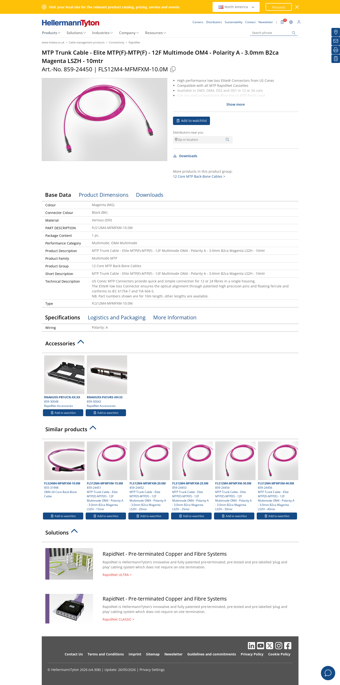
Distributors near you (188, 132)
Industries (101, 32)
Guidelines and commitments (211, 654)
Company (127, 32)
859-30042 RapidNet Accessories (106, 381)
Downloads (185, 156)
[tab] (170, 344)
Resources (154, 32)
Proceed (278, 7)
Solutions (75, 32)
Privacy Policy (252, 654)
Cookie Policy (279, 654)
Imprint (135, 654)
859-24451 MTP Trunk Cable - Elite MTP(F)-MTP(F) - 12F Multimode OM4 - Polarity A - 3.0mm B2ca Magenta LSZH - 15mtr (106, 476)
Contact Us (74, 654)
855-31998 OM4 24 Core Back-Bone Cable (63, 469)
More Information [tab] (175, 317)
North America (237, 7)
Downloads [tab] (149, 194)
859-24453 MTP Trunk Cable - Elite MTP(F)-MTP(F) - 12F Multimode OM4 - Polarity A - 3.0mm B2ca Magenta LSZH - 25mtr (191, 476)
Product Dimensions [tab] (103, 194)
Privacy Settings (152, 669)
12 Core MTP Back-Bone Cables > (199, 176)
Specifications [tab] (62, 317)
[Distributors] (335, 32)
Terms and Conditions (106, 654)
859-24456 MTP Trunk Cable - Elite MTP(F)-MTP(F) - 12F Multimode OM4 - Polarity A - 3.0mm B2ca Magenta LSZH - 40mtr (277, 476)
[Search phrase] (274, 33)
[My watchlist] (335, 58)
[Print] (335, 50)
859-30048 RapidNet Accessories (63, 381)
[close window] (297, 7)
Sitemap (153, 654)
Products (49, 32)
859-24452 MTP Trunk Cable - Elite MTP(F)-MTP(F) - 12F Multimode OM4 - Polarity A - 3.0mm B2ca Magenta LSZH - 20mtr (149, 476)
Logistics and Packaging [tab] (117, 317)
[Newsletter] (335, 41)
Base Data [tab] (58, 194)
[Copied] (173, 69)
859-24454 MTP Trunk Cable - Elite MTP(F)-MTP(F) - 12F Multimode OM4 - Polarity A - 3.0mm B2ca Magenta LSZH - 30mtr (234, 476)
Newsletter (173, 654)
